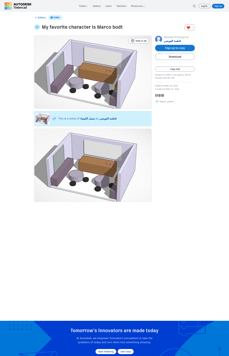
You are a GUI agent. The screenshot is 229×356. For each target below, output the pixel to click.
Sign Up (218, 6)
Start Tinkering (106, 351)
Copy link (175, 69)
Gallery (40, 17)
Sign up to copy (175, 48)
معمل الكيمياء (87, 118)
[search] (194, 6)
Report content (164, 101)
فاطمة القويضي (108, 118)
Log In (204, 6)
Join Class (125, 351)
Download (175, 57)
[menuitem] (83, 6)
